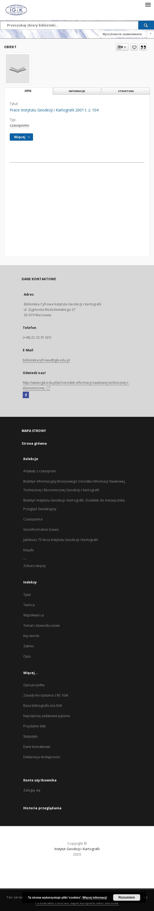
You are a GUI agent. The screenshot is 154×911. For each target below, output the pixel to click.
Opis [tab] (28, 91)
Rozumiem (127, 897)
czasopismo (19, 125)
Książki (28, 550)
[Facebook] (26, 395)
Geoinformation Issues (41, 529)
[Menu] (148, 4)
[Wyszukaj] (146, 25)
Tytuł (27, 594)
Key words (31, 635)
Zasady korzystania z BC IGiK (45, 695)
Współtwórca (33, 615)
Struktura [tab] (126, 91)
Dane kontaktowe (37, 746)
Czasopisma (32, 519)
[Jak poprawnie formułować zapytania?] (150, 34)
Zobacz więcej (34, 565)
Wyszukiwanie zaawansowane (122, 34)
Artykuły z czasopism (39, 471)
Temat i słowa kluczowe (41, 625)
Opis (27, 656)
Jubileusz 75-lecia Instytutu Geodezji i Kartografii (60, 539)
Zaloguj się (32, 790)
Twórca (29, 605)
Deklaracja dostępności (41, 757)
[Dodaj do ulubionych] (134, 47)
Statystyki (30, 736)
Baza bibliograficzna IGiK (42, 705)
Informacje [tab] (77, 91)
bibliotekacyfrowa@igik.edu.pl (46, 360)
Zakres (28, 646)
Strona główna (34, 443)
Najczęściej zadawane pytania (46, 716)
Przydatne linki (34, 726)
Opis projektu (34, 685)
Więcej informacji (95, 897)
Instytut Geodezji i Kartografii (77, 849)
